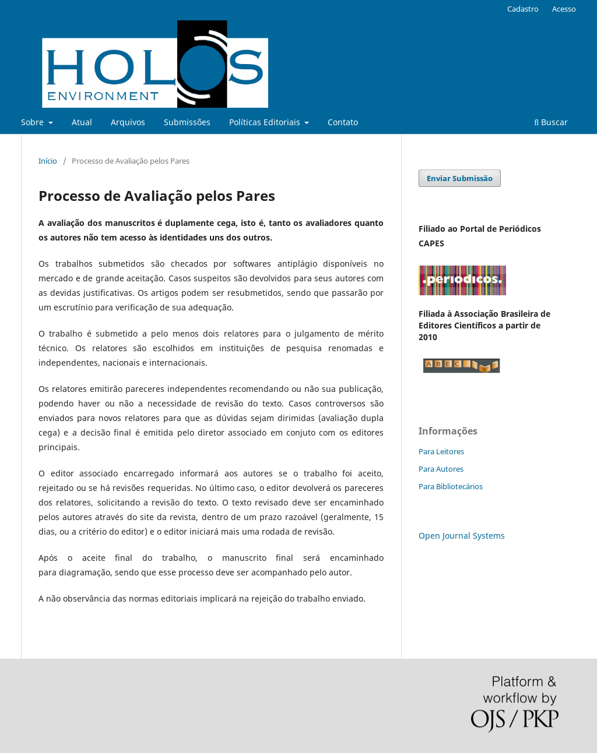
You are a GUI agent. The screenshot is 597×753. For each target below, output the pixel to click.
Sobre (33, 122)
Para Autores (441, 469)
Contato (343, 122)
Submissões (187, 122)
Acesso (564, 8)
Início (47, 160)
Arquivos (128, 122)
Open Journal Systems (462, 535)
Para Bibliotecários (451, 486)
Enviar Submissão (460, 178)
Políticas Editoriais (266, 122)
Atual (82, 122)
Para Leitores (441, 451)
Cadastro (523, 8)
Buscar (551, 122)
